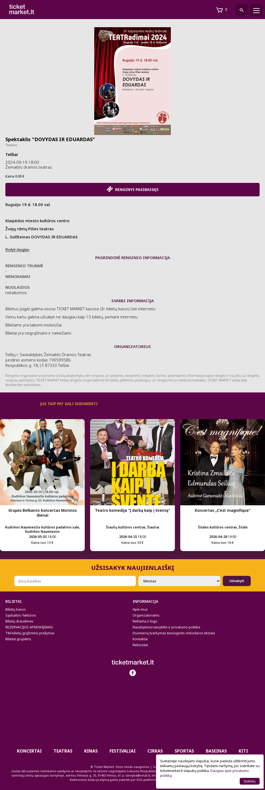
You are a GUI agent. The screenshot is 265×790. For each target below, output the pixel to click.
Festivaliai (122, 751)
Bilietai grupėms (18, 638)
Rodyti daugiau (17, 250)
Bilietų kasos (15, 609)
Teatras (11, 144)
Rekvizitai (140, 644)
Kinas (91, 751)
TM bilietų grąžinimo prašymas (30, 633)
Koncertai (29, 751)
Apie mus (140, 609)
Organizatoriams (146, 615)
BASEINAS (216, 751)
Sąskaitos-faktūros (20, 615)
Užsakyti (236, 581)
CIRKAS (155, 751)
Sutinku (250, 781)
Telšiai (11, 154)
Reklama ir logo (145, 621)
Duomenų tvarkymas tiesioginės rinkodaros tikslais (174, 633)
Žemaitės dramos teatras (28, 167)
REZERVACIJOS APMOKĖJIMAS (29, 627)
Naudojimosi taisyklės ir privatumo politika (166, 627)
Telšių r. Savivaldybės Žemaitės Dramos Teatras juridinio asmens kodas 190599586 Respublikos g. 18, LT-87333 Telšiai (48, 360)
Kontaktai (140, 638)
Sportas (184, 751)
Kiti (243, 751)
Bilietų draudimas (19, 621)
